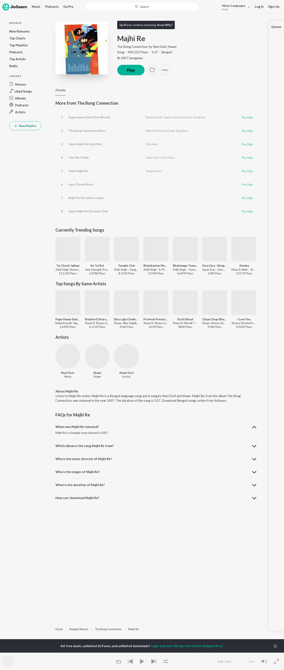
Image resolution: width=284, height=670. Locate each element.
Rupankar (182, 130)
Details (60, 90)
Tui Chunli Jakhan (67, 265)
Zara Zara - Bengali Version (214, 265)
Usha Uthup (167, 157)
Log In (259, 6)
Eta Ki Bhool (185, 319)
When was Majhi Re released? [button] (77, 427)
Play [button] (131, 70)
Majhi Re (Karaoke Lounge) (86, 197)
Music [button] (36, 6)
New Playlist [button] (25, 126)
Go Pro (68, 6)
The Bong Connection (132, 46)
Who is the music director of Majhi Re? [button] (83, 459)
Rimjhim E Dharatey (97, 319)
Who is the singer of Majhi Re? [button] (77, 472)
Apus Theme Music (81, 184)
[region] (155, 629)
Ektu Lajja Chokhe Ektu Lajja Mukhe (126, 319)
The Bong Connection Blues (87, 130)
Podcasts (52, 6)
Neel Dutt (160, 46)
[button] (235, 7)
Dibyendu (152, 144)
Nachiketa (199, 117)
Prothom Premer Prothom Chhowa (155, 319)
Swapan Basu (154, 171)
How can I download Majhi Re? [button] (77, 498)
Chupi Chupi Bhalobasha (214, 319)
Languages (234, 5)
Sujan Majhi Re (78, 171)
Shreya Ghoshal (182, 117)
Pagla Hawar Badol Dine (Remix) (89, 117)
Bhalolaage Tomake (185, 265)
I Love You (244, 319)
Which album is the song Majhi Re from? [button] (84, 446)
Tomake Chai (126, 265)
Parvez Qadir (167, 130)
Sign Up (273, 6)
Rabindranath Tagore (159, 117)
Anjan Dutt (152, 157)
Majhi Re (133, 629)
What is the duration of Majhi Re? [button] (80, 485)
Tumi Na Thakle (78, 157)
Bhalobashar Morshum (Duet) (155, 265)
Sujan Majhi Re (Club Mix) (85, 144)
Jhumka (244, 265)
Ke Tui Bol (97, 265)
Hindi (225, 9)
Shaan (172, 46)
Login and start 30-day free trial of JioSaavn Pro (187, 646)
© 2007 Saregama (130, 58)
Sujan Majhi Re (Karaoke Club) (88, 211)
